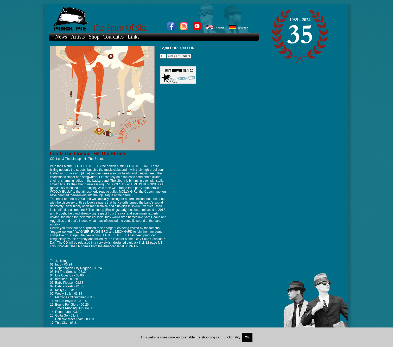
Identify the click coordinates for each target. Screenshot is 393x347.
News (61, 37)
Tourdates (113, 37)
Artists (78, 37)
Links (134, 37)
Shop (94, 37)
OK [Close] (247, 337)
